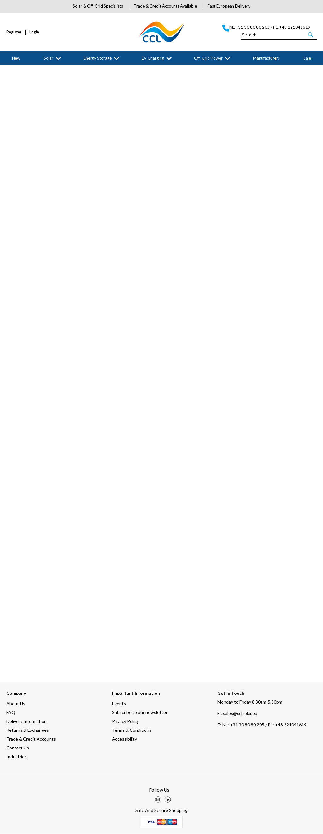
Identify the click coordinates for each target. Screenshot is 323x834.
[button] (311, 34)
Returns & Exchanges (27, 730)
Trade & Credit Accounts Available (165, 6)
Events (119, 703)
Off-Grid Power (208, 58)
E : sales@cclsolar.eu (237, 713)
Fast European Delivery (229, 6)
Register (13, 32)
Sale (307, 58)
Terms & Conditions (131, 730)
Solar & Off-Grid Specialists (98, 6)
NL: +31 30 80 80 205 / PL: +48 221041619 (262, 724)
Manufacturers (266, 58)
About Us (15, 703)
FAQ (10, 712)
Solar (48, 58)
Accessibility (124, 739)
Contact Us (17, 747)
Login (34, 32)
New (16, 58)
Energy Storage (98, 58)
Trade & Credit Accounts (31, 739)
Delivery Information (26, 721)
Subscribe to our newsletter (139, 712)
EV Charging (153, 58)
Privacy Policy (125, 721)
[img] (158, 799)
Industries (16, 756)
